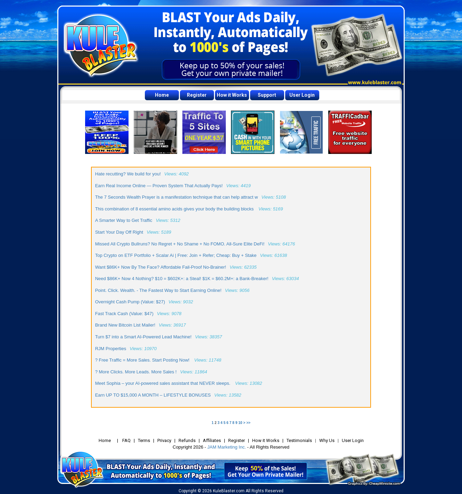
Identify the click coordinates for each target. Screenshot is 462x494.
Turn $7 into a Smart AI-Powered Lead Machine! (143, 336)
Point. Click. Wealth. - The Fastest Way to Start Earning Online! (158, 290)
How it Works (232, 95)
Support (267, 95)
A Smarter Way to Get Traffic (123, 220)
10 (240, 423)
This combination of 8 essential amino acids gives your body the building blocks (175, 208)
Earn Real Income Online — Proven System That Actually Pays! (159, 185)
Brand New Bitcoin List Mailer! (125, 325)
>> (248, 423)
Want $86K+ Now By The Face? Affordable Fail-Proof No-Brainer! (160, 267)
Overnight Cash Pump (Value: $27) (130, 301)
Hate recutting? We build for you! (128, 173)
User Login (302, 95)
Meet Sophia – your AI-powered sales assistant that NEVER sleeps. (163, 383)
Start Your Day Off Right (119, 232)
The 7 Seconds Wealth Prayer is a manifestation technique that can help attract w (176, 197)
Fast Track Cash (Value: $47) (124, 313)
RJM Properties (110, 348)
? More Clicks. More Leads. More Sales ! (136, 371)
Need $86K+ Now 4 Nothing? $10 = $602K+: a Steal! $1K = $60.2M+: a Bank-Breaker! (182, 278)
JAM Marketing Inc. (226, 447)
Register (197, 95)
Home (162, 95)
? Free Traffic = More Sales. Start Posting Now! (143, 360)
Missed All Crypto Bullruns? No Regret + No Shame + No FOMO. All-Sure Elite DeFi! (180, 243)
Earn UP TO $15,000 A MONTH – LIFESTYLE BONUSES (153, 395)
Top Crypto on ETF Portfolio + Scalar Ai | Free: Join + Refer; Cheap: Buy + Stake (176, 255)
